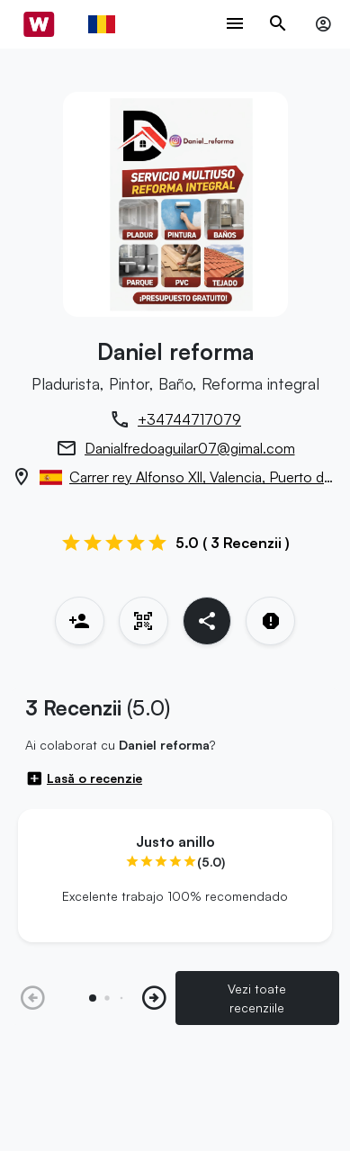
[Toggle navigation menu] (234, 24)
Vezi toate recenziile (257, 998)
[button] (154, 998)
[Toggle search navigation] (278, 24)
